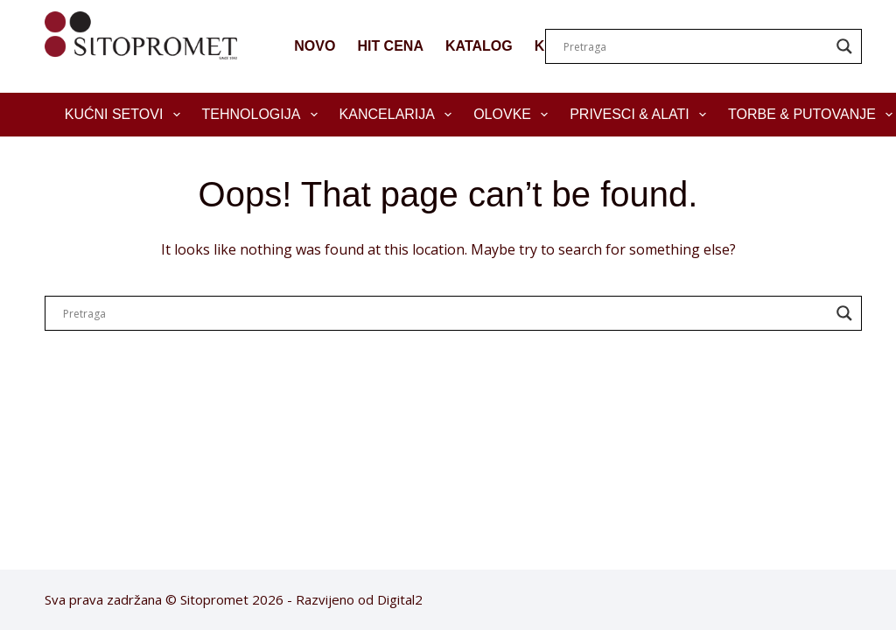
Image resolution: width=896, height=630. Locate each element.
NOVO (314, 45)
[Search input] (696, 46)
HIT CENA (390, 45)
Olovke (514, 114)
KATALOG (479, 45)
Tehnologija (263, 114)
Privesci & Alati (641, 114)
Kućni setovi (126, 114)
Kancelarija (399, 114)
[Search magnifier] (844, 46)
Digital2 (400, 599)
